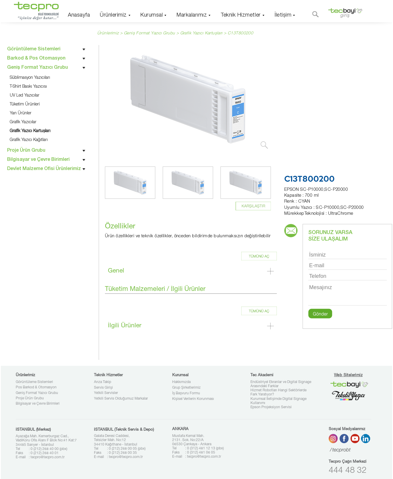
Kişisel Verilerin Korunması (193, 399)
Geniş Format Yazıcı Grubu (37, 393)
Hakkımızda (181, 382)
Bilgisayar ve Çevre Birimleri (38, 404)
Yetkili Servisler (106, 393)
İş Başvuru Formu (186, 393)
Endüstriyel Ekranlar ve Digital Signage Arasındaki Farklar (280, 384)
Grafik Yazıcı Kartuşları (201, 33)
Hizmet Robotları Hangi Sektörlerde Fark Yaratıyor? (278, 392)
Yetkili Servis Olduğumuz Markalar (121, 398)
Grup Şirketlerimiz (186, 388)
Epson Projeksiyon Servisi (271, 407)
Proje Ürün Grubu (30, 398)
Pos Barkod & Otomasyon (36, 387)
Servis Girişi (103, 388)
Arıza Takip (102, 382)
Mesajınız (347, 294)
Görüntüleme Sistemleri (34, 382)
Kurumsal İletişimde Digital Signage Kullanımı (278, 401)
